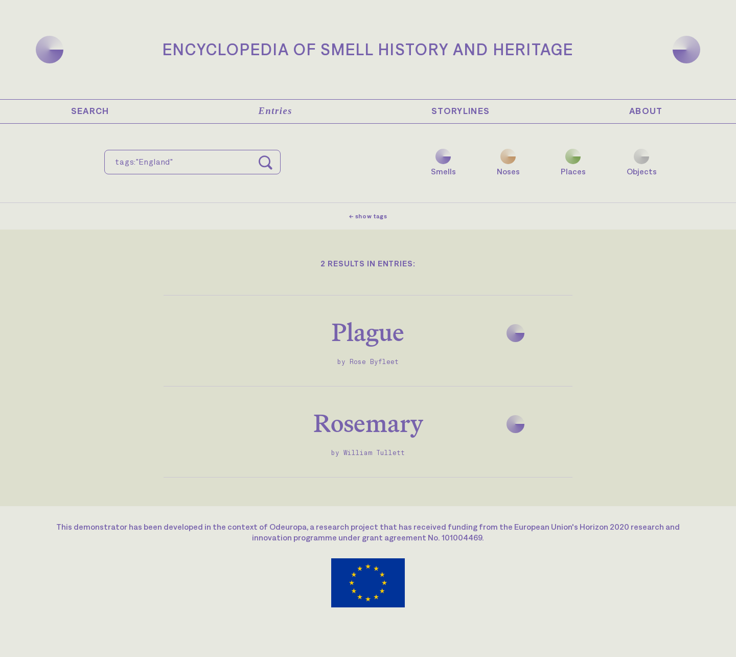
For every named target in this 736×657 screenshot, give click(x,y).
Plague (368, 332)
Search (90, 111)
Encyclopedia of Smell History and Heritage (368, 49)
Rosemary (368, 423)
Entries (275, 111)
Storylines (460, 111)
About (646, 111)
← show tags (368, 216)
